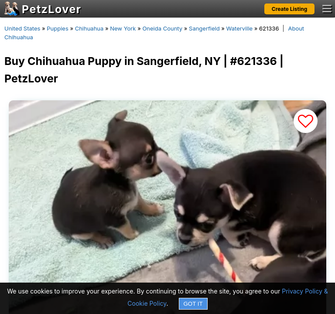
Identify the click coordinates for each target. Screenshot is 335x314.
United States (22, 28)
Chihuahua (89, 28)
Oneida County (162, 28)
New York (123, 28)
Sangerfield (204, 28)
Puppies (57, 28)
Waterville (239, 28)
